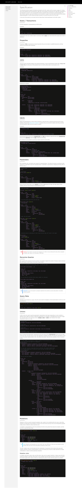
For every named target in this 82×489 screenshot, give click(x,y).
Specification (24, 5)
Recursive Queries (71, 13)
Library (7, 10)
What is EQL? (8, 6)
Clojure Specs (8, 9)
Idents (69, 10)
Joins (69, 9)
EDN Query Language (10, 2)
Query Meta (70, 14)
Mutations (70, 17)
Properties (70, 8)
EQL (20, 5)
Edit (64, 5)
